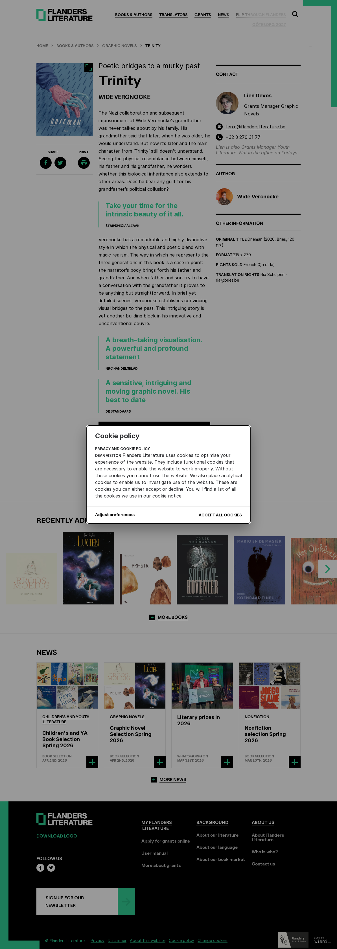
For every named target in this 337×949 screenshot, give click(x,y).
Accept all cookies (220, 514)
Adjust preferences (115, 514)
